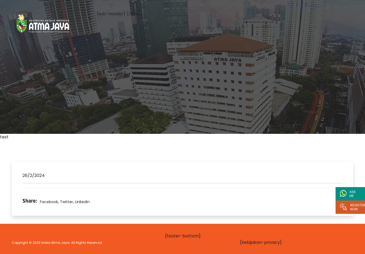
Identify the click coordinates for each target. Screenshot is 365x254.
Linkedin (82, 201)
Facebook (49, 201)
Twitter (66, 201)
